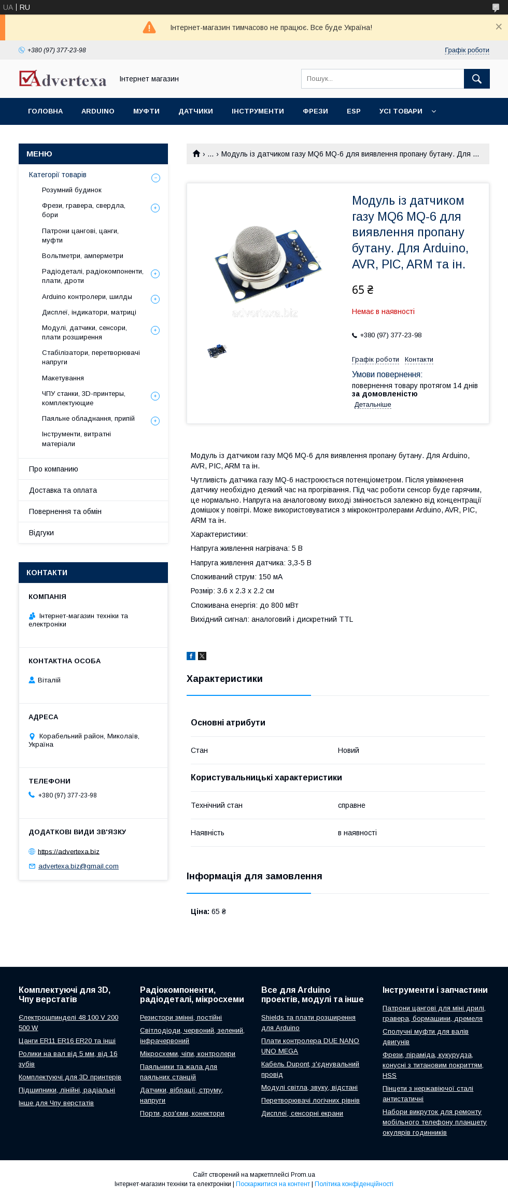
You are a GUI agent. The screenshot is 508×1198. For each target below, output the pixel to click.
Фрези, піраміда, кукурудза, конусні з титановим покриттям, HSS (433, 1065)
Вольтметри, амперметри (82, 256)
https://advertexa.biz (69, 851)
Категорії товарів (58, 174)
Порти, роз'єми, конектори (182, 1113)
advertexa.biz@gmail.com (78, 866)
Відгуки (41, 533)
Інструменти (258, 111)
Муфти (146, 111)
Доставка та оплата (63, 490)
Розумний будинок (72, 190)
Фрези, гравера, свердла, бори (83, 210)
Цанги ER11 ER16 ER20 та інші (67, 1041)
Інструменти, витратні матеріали (76, 438)
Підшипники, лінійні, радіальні (67, 1090)
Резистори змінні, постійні (181, 1017)
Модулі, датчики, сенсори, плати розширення (84, 332)
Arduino (98, 111)
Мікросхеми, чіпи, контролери (187, 1054)
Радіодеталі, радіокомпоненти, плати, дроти (93, 275)
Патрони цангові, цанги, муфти (80, 235)
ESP (354, 111)
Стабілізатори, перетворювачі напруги (91, 357)
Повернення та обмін (65, 511)
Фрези (315, 111)
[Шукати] (477, 79)
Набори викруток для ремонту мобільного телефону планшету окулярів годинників (435, 1122)
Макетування (63, 378)
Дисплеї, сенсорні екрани (302, 1113)
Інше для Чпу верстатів (56, 1103)
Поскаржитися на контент (273, 1184)
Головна (45, 111)
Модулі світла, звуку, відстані (309, 1087)
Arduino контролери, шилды (87, 297)
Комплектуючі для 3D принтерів (70, 1077)
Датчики (195, 111)
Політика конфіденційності (354, 1184)
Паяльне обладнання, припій (88, 418)
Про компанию (53, 469)
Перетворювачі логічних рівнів (310, 1100)
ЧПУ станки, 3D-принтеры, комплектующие (83, 398)
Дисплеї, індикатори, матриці (89, 312)
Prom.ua (303, 1174)
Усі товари (400, 111)
